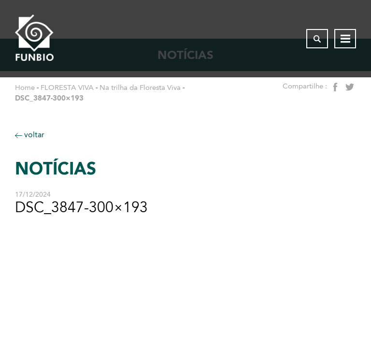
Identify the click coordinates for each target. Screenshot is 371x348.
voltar (29, 134)
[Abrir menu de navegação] (345, 38)
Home (25, 87)
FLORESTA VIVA (67, 87)
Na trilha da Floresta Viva (140, 87)
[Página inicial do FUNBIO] (34, 38)
